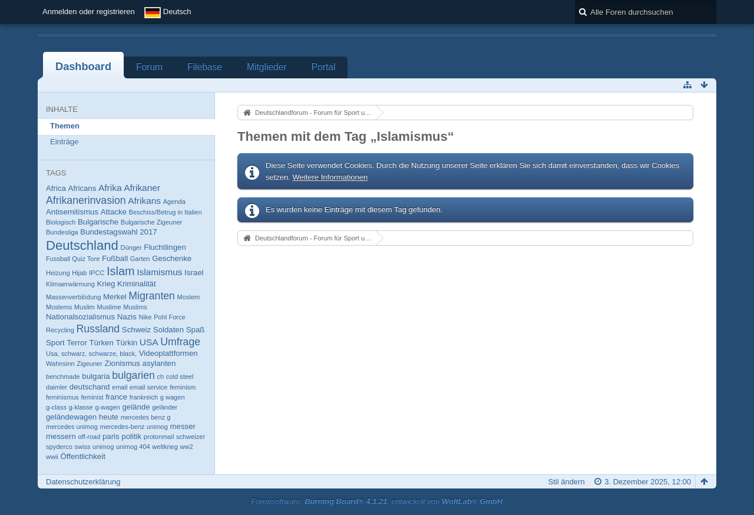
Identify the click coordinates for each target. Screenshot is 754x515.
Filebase (204, 67)
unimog (103, 446)
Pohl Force (169, 317)
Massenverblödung (73, 297)
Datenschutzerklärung (83, 481)
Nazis (127, 316)
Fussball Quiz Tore (73, 258)
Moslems (59, 307)
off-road (89, 436)
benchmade (63, 376)
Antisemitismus (72, 211)
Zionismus (122, 363)
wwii (52, 456)
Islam (121, 271)
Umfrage (180, 342)
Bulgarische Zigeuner (151, 222)
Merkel (115, 296)
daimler (56, 387)
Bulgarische (98, 221)
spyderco (59, 446)
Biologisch (60, 222)
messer (183, 426)
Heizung (58, 272)
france (116, 396)
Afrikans (144, 201)
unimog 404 (133, 446)
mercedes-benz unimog (133, 426)
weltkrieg (165, 446)
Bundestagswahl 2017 (118, 231)
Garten (140, 258)
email (119, 387)
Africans (82, 188)
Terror (77, 342)
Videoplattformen (168, 353)
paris (111, 436)
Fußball (115, 258)
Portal (324, 67)
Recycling (60, 330)
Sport (55, 342)
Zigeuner (89, 363)
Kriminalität (136, 283)
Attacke (114, 211)
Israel (193, 272)
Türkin (126, 342)
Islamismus (159, 272)
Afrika (110, 188)
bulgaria (96, 376)
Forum (149, 67)
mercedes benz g (146, 417)
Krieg (106, 283)
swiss (82, 446)
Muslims (135, 307)
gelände (136, 406)
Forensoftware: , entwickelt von (377, 501)
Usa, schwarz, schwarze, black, (91, 353)
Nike (144, 317)
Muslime (109, 307)
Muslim (84, 307)
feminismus (62, 397)
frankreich (144, 397)
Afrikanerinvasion (86, 200)
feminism (183, 387)
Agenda (174, 201)
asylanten (159, 363)
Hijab (79, 272)
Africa (56, 188)
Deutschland (82, 245)
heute (108, 416)
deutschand (90, 386)
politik (131, 436)
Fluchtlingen (165, 247)
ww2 (186, 446)
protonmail (159, 436)
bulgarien (133, 375)
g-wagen (107, 407)
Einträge (64, 141)
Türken (102, 342)
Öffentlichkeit (83, 456)
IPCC (96, 272)
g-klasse (81, 407)
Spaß (195, 329)
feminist (92, 397)
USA (149, 342)
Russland (98, 329)
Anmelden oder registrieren (88, 11)
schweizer (190, 436)
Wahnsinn (60, 363)
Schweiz (136, 329)
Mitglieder (267, 67)
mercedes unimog (72, 426)
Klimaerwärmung (70, 284)
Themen (65, 125)
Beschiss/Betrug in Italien (165, 212)
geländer (164, 407)
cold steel (180, 376)
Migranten (151, 296)
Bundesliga (62, 232)
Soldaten (168, 329)
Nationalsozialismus (80, 316)
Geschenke (171, 258)
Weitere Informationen (330, 177)
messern (61, 436)
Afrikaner (142, 188)
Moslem (188, 297)
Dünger (130, 247)
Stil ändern (566, 481)
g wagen (172, 397)
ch (160, 376)
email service (148, 387)
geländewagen (71, 416)
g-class (56, 407)
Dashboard (83, 66)
